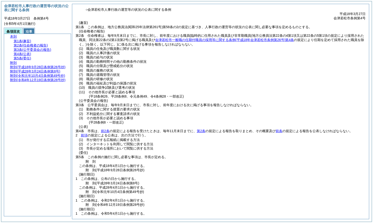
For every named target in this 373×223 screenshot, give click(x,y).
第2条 (201, 131)
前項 (84, 135)
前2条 (105, 131)
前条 (279, 131)
